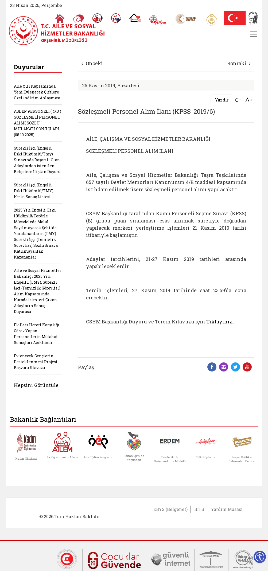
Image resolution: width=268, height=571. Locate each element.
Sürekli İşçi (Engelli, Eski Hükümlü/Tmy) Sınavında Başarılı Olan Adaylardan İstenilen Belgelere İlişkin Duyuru (37, 160)
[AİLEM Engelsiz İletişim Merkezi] (158, 20)
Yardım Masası (227, 509)
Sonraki (239, 63)
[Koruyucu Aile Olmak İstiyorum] (135, 17)
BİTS (199, 509)
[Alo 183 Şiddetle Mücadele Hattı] (97, 18)
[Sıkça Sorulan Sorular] (78, 18)
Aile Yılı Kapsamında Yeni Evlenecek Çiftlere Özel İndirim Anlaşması (37, 92)
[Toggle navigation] (253, 34)
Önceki (92, 63)
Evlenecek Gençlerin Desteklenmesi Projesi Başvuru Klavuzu (35, 361)
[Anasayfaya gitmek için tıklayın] (60, 18)
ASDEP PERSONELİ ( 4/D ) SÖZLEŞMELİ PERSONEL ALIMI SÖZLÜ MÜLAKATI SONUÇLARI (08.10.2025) (37, 123)
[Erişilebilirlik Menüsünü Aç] (260, 557)
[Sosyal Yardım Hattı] (116, 18)
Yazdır (222, 100)
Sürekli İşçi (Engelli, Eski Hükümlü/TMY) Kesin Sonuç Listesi (33, 190)
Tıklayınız (219, 321)
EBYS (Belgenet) (170, 509)
